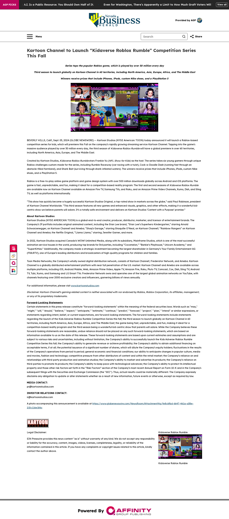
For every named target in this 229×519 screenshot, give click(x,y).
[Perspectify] (13, 256)
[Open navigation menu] (34, 36)
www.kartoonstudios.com (85, 285)
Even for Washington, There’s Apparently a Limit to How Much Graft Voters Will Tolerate (167, 4)
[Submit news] (13, 248)
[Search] (160, 36)
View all (222, 4)
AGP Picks (9, 4)
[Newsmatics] (13, 270)
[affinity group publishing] (13, 263)
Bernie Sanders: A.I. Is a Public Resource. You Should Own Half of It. (51, 4)
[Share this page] (196, 36)
